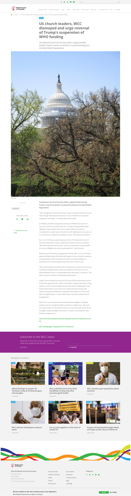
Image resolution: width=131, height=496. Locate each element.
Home (11, 14)
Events (68, 9)
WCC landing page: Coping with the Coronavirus (56, 327)
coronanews (15, 208)
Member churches (54, 9)
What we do (76, 9)
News (62, 9)
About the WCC (42, 9)
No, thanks (113, 492)
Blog (111, 9)
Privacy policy (23, 347)
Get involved (85, 9)
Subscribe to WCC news (20, 232)
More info (45, 494)
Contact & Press (103, 9)
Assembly (117, 9)
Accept (104, 492)
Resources (94, 9)
